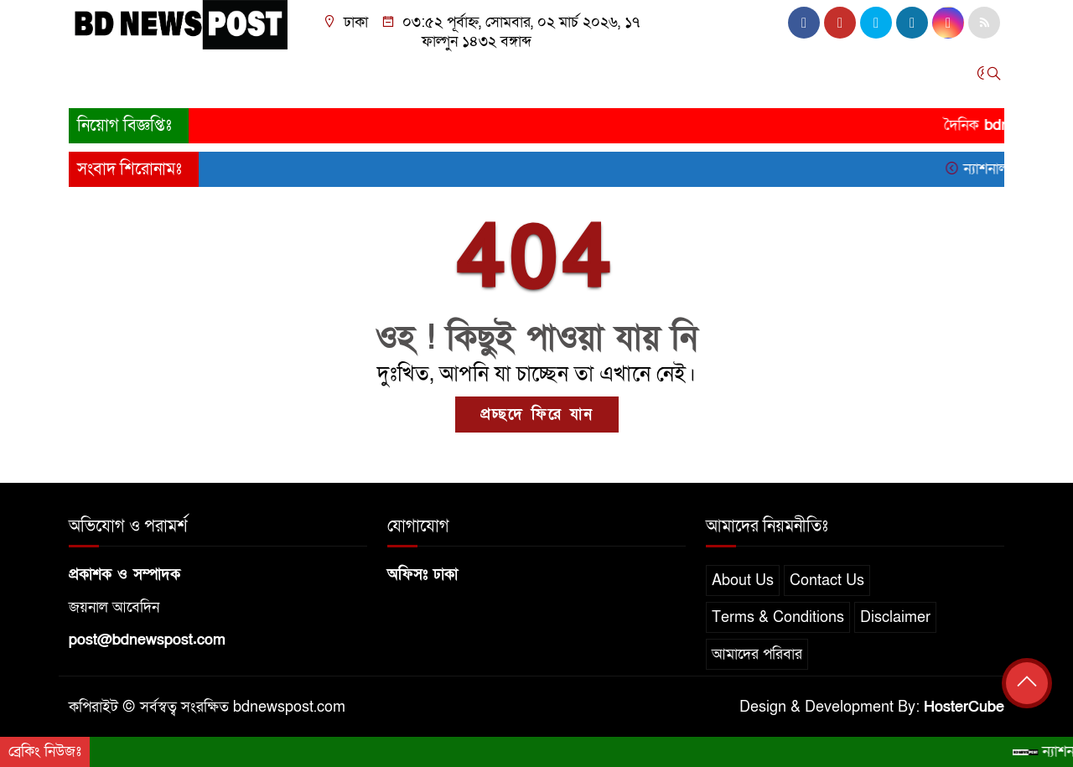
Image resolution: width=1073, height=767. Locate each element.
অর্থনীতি (360, 77)
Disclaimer (895, 617)
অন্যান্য (815, 77)
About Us (743, 580)
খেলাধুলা (510, 77)
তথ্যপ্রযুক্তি (583, 77)
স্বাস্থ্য (710, 77)
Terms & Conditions (778, 617)
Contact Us (827, 580)
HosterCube (964, 707)
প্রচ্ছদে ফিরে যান (537, 414)
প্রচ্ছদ (92, 77)
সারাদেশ (209, 77)
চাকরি (759, 77)
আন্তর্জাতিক (434, 77)
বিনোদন (654, 77)
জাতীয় (147, 77)
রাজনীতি (295, 77)
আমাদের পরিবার (757, 654)
